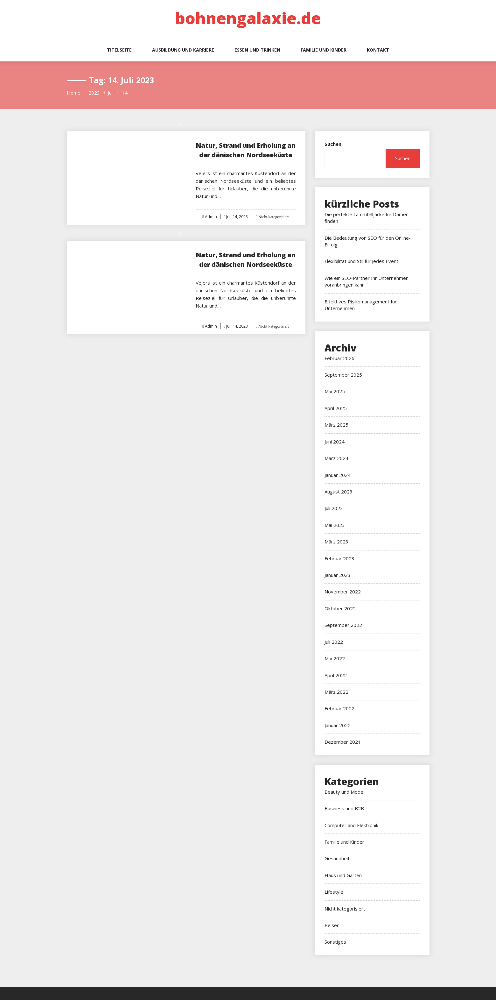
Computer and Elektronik (351, 825)
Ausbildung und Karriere (183, 50)
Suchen (333, 144)
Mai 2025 (335, 391)
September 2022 (343, 625)
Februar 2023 (339, 558)
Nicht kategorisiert (273, 216)
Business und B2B (344, 808)
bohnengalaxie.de (248, 18)
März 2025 (336, 425)
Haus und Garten (343, 875)
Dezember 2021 (343, 742)
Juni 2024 (335, 441)
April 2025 (336, 408)
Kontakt (378, 50)
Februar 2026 (339, 358)
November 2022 (343, 591)
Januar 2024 (338, 475)
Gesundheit (337, 858)
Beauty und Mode (344, 792)
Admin (211, 216)
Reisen (332, 925)
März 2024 (336, 458)
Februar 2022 (339, 708)
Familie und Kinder (323, 50)
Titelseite (119, 50)
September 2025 (343, 375)
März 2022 (336, 692)
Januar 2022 (338, 725)
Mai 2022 (335, 658)
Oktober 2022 (340, 608)
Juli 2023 (334, 508)
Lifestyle (334, 892)
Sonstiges (335, 942)
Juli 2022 (334, 642)
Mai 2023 (335, 525)
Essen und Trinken (257, 50)
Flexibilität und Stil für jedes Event (361, 261)
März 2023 (336, 541)
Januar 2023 (338, 575)
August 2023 (339, 491)
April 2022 (336, 675)
